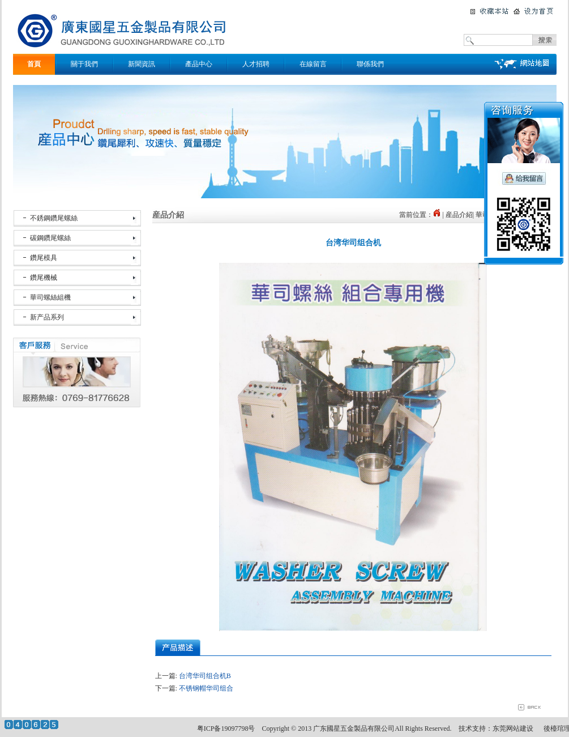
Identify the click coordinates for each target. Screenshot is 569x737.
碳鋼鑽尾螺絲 (50, 238)
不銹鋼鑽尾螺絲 (54, 218)
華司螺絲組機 (50, 297)
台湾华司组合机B (205, 676)
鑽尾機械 (43, 278)
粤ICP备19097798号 (226, 728)
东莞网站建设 (513, 728)
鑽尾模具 (43, 258)
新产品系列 (47, 317)
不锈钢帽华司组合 (206, 688)
